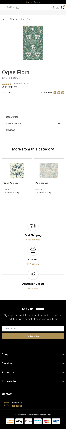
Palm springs (41, 183)
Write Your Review (21, 84)
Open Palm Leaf (11, 183)
